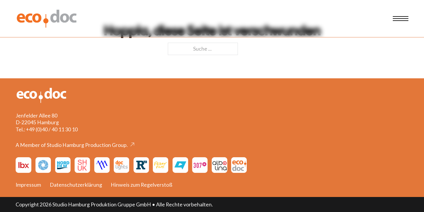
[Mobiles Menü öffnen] (400, 18)
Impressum (28, 185)
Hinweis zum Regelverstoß (141, 185)
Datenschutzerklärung (76, 185)
